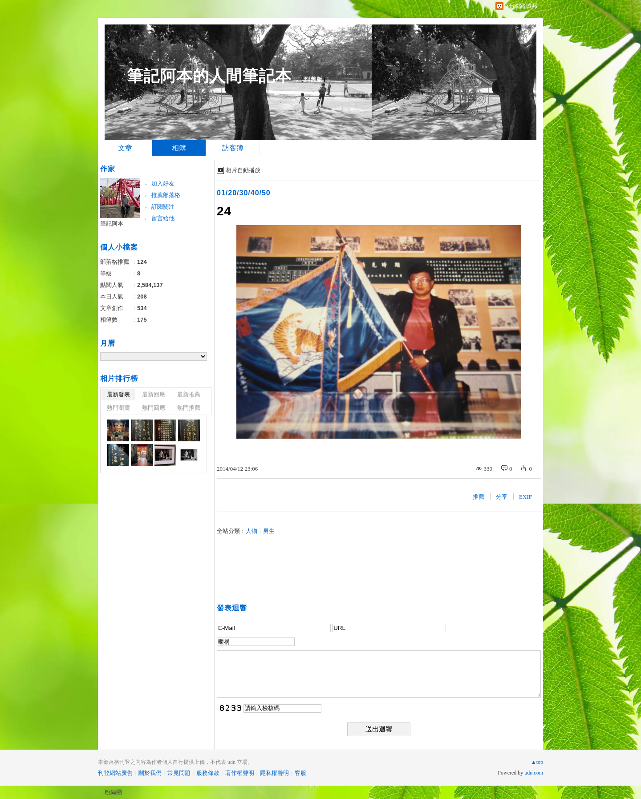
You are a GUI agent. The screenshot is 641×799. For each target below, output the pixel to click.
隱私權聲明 (274, 773)
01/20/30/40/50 (244, 193)
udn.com (533, 773)
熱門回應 (153, 407)
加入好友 (162, 183)
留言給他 (162, 218)
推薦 (478, 496)
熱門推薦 (188, 407)
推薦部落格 (165, 195)
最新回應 (153, 394)
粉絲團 (113, 792)
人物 (251, 531)
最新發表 (118, 394)
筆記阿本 (111, 223)
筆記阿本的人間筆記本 (209, 76)
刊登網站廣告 (115, 773)
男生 (269, 531)
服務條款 (207, 773)
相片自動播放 (243, 170)
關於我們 (150, 773)
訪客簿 (232, 148)
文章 (125, 148)
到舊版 (313, 79)
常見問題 (179, 773)
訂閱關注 (162, 206)
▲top (537, 762)
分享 (501, 496)
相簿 (179, 148)
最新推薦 (188, 394)
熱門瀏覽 (118, 407)
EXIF (525, 496)
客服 (300, 773)
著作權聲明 (239, 773)
